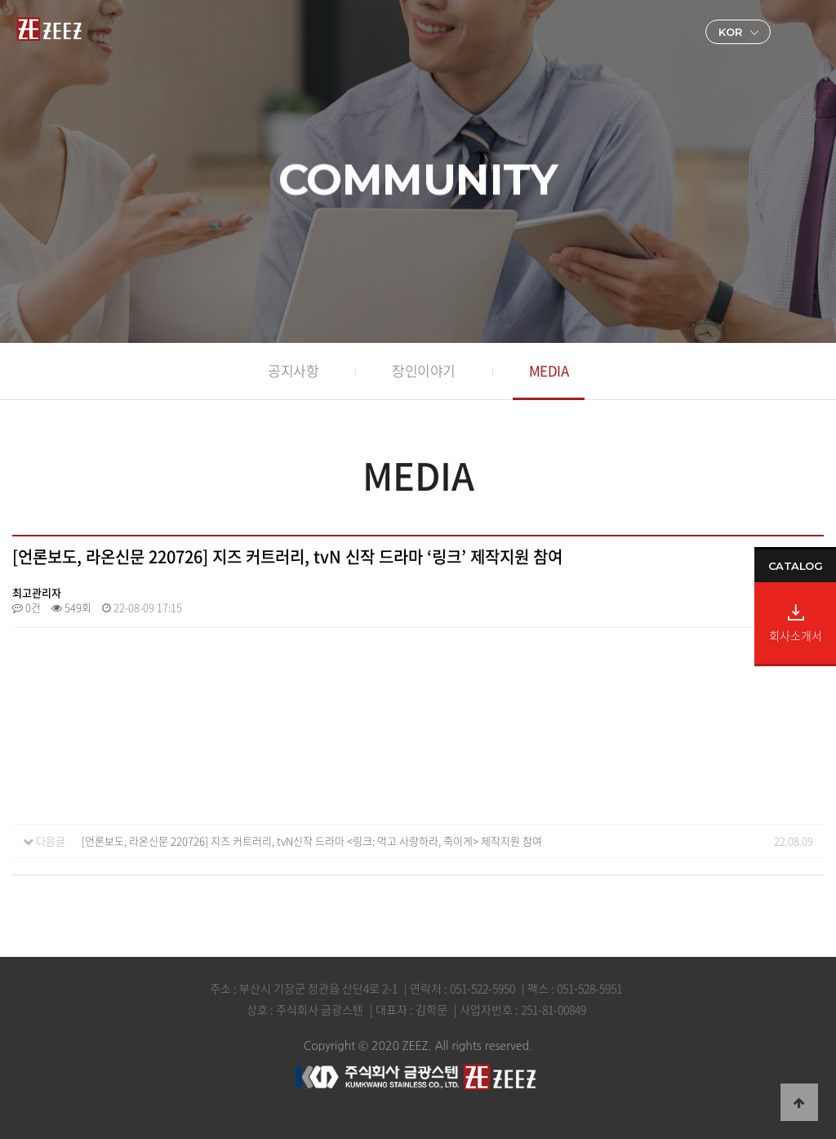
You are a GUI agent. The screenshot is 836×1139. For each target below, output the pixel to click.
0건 (26, 607)
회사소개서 (795, 634)
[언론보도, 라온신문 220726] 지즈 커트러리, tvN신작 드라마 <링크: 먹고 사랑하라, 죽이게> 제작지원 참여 (312, 840)
